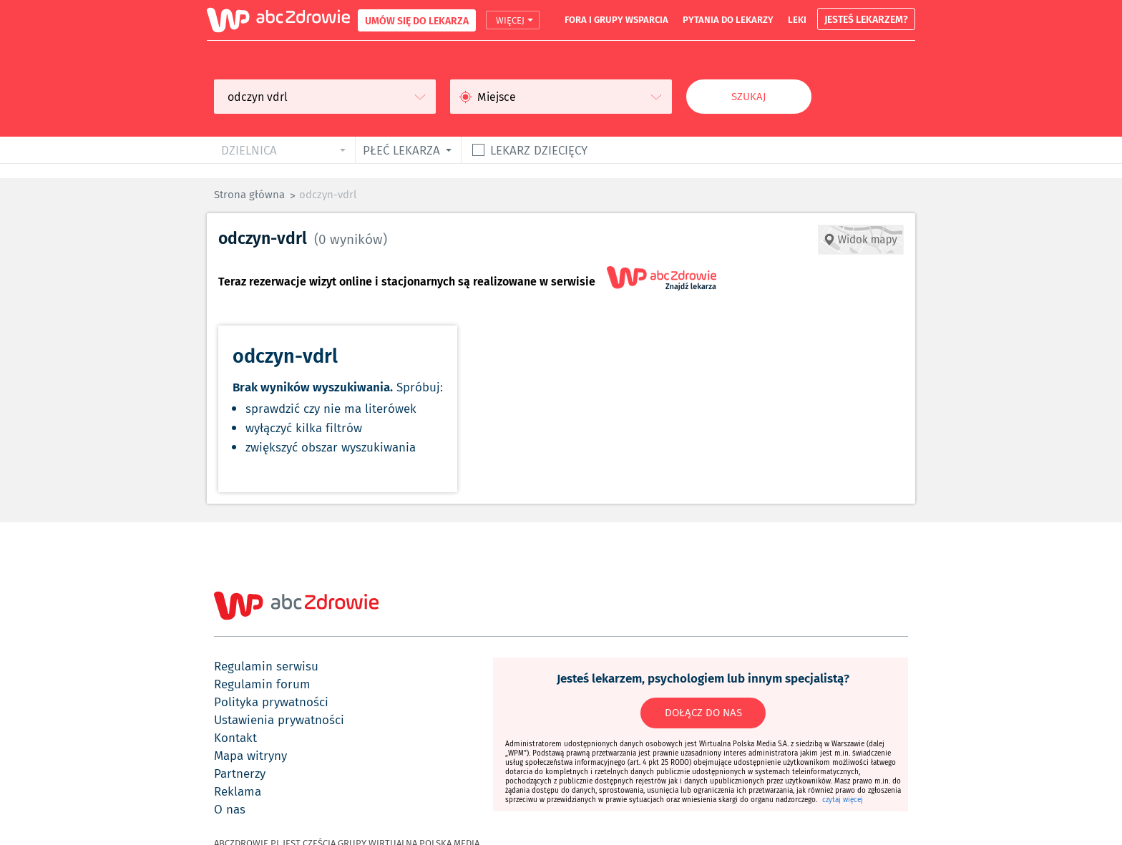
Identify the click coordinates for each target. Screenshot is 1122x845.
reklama (237, 791)
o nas (229, 809)
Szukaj (748, 96)
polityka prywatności (271, 701)
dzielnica (249, 150)
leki (797, 19)
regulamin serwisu (266, 666)
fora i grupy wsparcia (616, 19)
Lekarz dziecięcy (538, 150)
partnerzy (239, 773)
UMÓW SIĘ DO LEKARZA (417, 20)
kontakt (235, 737)
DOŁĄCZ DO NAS (703, 713)
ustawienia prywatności (279, 719)
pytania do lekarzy (728, 19)
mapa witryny (250, 755)
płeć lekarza (401, 150)
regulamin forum (262, 684)
